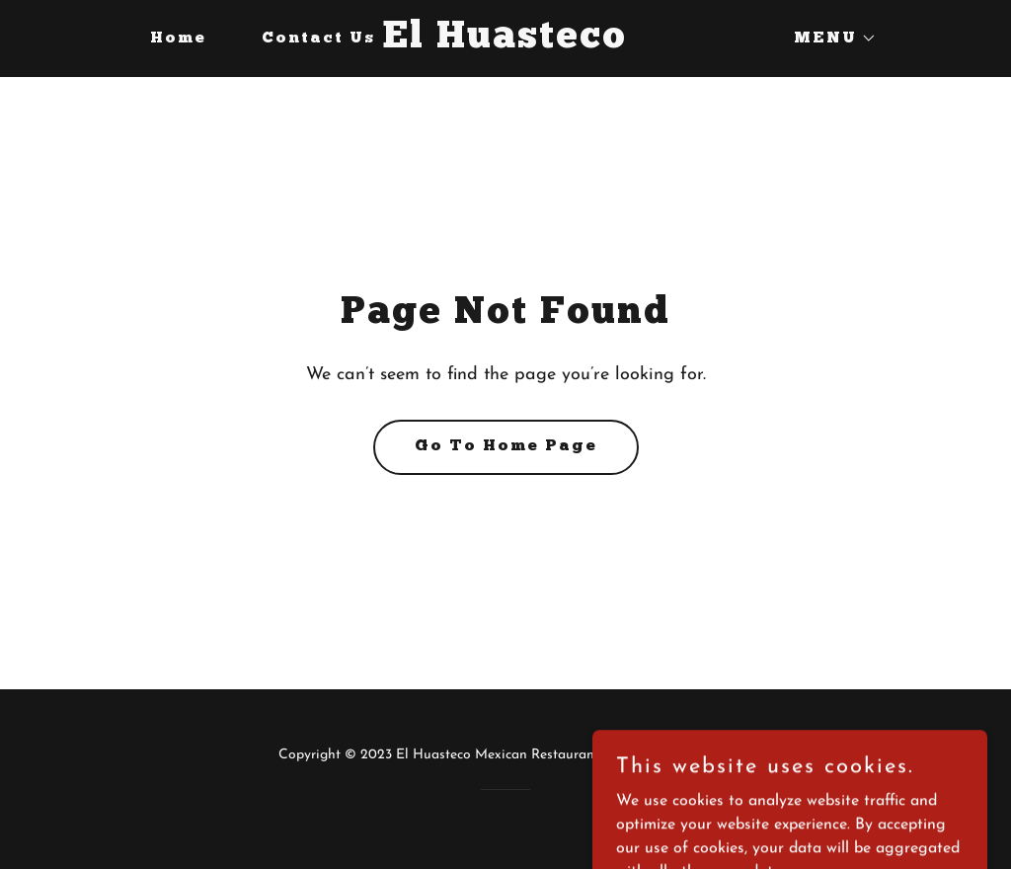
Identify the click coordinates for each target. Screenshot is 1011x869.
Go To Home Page (506, 446)
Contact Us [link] (318, 38)
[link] (506, 43)
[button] (827, 38)
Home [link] (178, 38)
